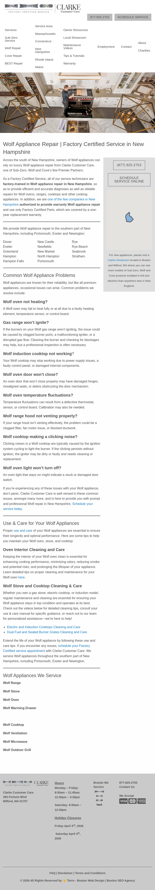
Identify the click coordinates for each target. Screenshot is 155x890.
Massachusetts (45, 33)
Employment (105, 46)
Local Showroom (74, 37)
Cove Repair (13, 55)
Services (11, 30)
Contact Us (127, 786)
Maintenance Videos (72, 46)
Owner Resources (75, 30)
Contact (126, 46)
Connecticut (43, 41)
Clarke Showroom (118, 260)
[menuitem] (17, 46)
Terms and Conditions (90, 873)
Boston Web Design (91, 880)
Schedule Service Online (129, 179)
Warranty (69, 63)
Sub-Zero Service (11, 39)
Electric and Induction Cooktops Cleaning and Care (43, 627)
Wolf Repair (13, 48)
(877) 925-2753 (129, 165)
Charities (144, 50)
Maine (39, 67)
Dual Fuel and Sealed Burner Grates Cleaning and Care (47, 632)
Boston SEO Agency (121, 880)
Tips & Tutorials (73, 55)
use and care (23, 530)
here (21, 577)
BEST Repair (14, 63)
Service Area (43, 26)
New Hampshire (42, 50)
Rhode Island (44, 59)
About (142, 43)
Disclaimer (65, 873)
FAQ (52, 873)
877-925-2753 (128, 782)
